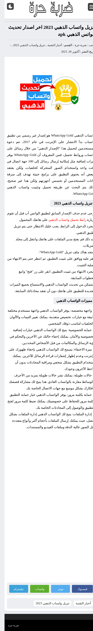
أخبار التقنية (50, 45)
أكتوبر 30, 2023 (66, 51)
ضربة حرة (75, 45)
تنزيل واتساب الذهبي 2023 (24, 45)
